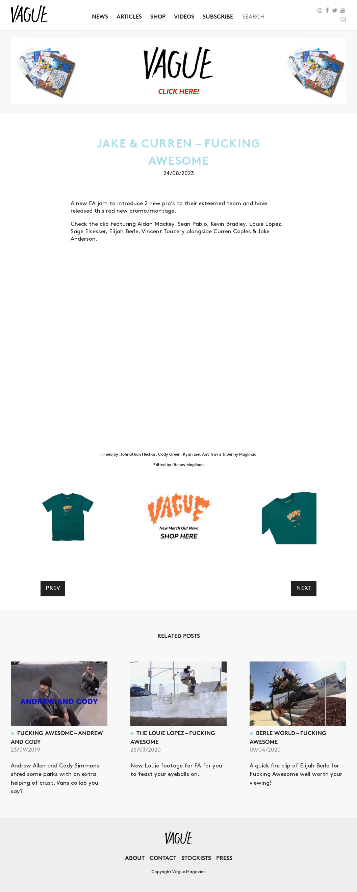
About (135, 857)
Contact (163, 857)
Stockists (196, 857)
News (100, 16)
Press (224, 857)
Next (303, 588)
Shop (157, 16)
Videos (184, 16)
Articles (129, 16)
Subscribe (218, 16)
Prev (53, 588)
